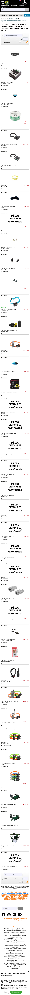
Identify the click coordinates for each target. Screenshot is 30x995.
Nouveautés (9, 15)
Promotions (15, 15)
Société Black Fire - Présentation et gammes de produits (15, 935)
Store (16, 18)
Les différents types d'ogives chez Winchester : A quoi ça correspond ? (15, 948)
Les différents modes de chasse (15, 961)
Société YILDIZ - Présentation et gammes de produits (15, 938)
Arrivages (3, 15)
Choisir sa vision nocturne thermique (15, 958)
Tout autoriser (16, 992)
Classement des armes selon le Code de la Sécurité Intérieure (15, 893)
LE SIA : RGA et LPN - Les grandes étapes (15, 966)
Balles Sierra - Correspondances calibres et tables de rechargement (14, 929)
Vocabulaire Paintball (15, 968)
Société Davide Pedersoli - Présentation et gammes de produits (15, 957)
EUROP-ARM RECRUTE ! (21, 963)
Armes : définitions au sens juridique (15, 950)
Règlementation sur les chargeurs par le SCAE (15, 953)
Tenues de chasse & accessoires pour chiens (13, 20)
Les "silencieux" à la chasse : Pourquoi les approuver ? (15, 932)
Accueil (11, 18)
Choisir (5, 992)
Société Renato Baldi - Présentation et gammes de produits (15, 942)
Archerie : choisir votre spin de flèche (15, 955)
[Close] (28, 971)
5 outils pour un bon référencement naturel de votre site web (15, 965)
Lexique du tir (15, 947)
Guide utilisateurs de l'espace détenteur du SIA (15, 960)
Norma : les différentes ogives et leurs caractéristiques (15, 945)
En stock (5, 878)
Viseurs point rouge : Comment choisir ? (15, 952)
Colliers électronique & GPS (8, 22)
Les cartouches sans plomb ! (15, 937)
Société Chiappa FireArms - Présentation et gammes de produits (15, 940)
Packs (21, 15)
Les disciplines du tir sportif (9, 963)
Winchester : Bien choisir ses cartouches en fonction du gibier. (15, 930)
